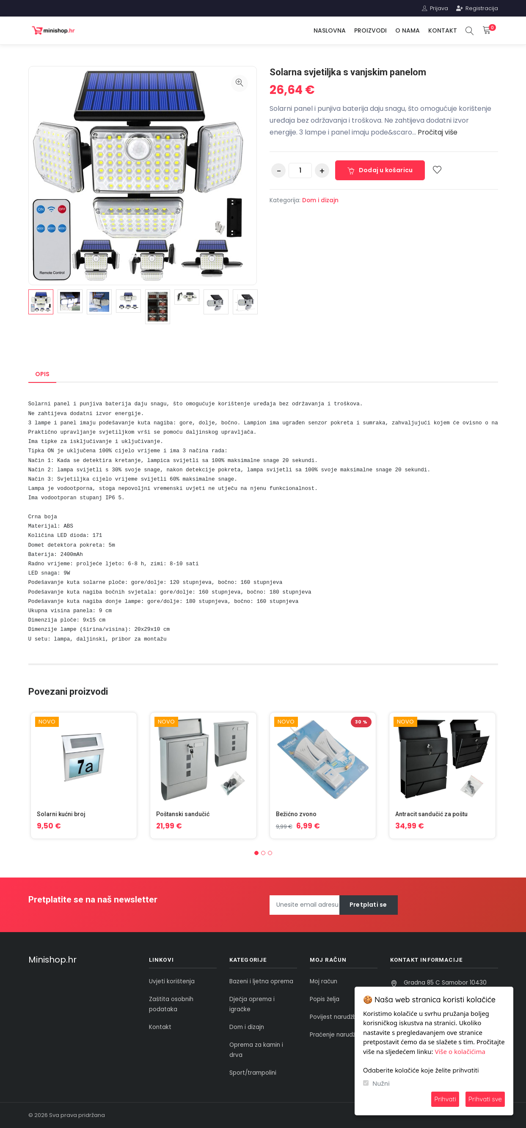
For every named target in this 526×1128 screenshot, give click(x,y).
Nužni (381, 1083)
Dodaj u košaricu (380, 170)
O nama (407, 30)
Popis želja (324, 999)
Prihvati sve (485, 1099)
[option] (40, 301)
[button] (256, 853)
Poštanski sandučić (182, 814)
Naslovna (330, 30)
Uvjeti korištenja (172, 981)
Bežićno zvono (296, 814)
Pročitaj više (437, 132)
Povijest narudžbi (334, 1017)
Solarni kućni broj (61, 814)
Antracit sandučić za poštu (431, 814)
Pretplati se (368, 904)
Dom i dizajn (320, 200)
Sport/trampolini (252, 1073)
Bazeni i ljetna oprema (261, 981)
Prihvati (445, 1099)
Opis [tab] (42, 374)
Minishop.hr (52, 960)
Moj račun (323, 981)
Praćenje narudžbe (336, 1035)
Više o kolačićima (460, 1051)
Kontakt (442, 30)
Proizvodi (370, 30)
